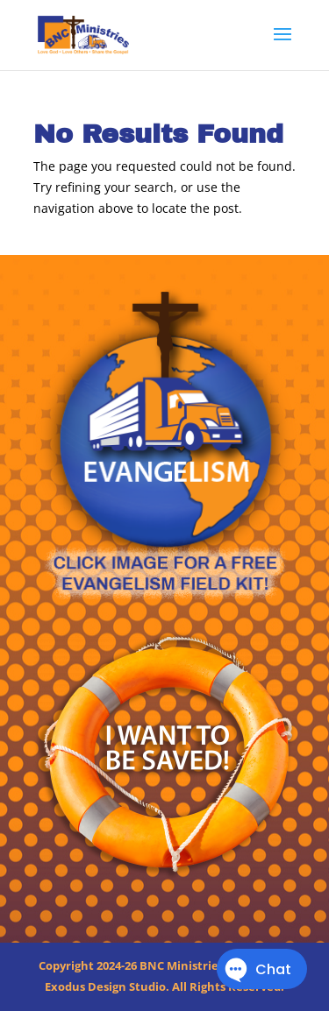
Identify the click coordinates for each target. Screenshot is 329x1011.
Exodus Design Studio (105, 986)
